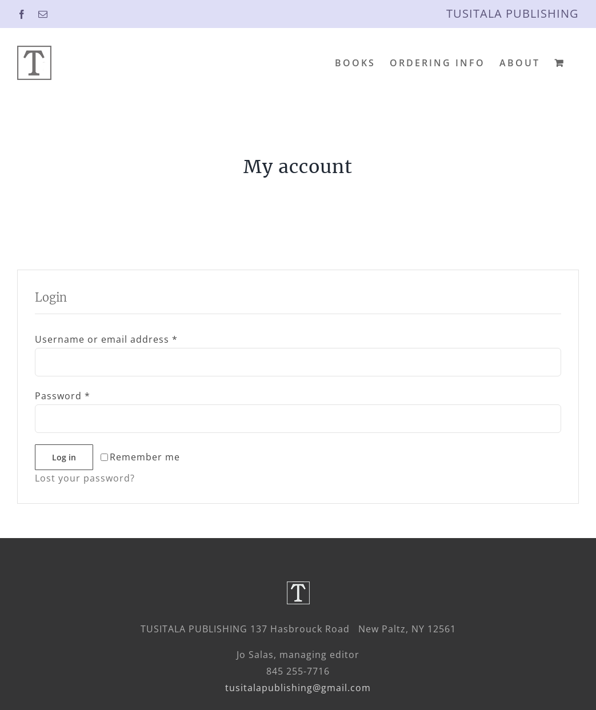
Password (62, 396)
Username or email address (106, 339)
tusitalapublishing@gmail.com (298, 687)
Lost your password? (85, 478)
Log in (64, 457)
